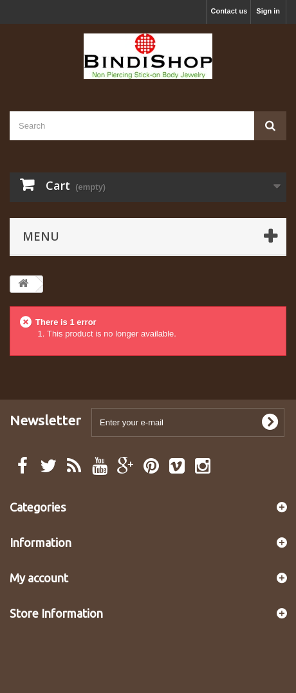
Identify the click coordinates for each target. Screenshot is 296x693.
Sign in (268, 11)
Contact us (228, 11)
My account (39, 577)
